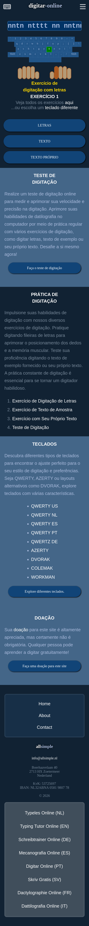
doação (21, 629)
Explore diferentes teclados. (44, 591)
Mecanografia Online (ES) (44, 852)
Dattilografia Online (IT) (44, 906)
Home (44, 703)
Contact (44, 727)
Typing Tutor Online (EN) (44, 826)
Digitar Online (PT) (44, 866)
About (44, 715)
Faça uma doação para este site (44, 666)
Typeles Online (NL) (44, 812)
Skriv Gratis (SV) (44, 879)
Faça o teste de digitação (44, 268)
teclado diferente (61, 107)
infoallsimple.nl (44, 758)
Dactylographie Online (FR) (45, 892)
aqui (69, 102)
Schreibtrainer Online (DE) (44, 839)
